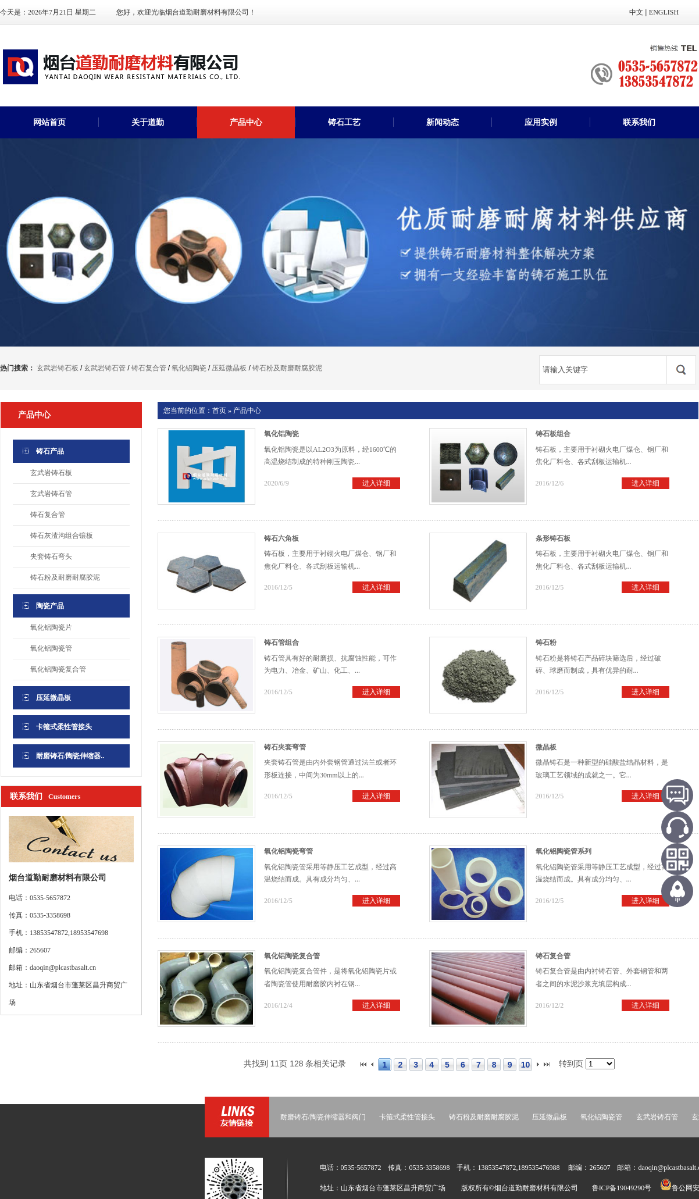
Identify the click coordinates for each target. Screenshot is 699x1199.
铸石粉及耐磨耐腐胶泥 (287, 368)
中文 (636, 12)
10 (525, 1064)
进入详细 (376, 483)
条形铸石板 (553, 538)
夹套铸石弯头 (51, 556)
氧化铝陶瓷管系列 (563, 851)
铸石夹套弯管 (285, 747)
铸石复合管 (148, 368)
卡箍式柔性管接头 (407, 1117)
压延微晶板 (229, 368)
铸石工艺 (344, 122)
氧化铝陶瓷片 (51, 627)
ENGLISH (664, 12)
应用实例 (541, 122)
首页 (219, 410)
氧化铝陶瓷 (189, 368)
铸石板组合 (553, 434)
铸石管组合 (281, 642)
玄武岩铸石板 (58, 368)
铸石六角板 (281, 538)
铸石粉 (546, 642)
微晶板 (546, 747)
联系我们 (639, 122)
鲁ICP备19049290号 (622, 1188)
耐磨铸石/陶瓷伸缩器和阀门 (323, 1117)
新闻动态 (442, 122)
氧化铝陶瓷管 (51, 648)
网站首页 (49, 122)
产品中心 (246, 122)
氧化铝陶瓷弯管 (288, 851)
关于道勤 (147, 122)
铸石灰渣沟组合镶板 (61, 535)
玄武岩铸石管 (105, 368)
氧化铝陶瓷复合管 (58, 669)
